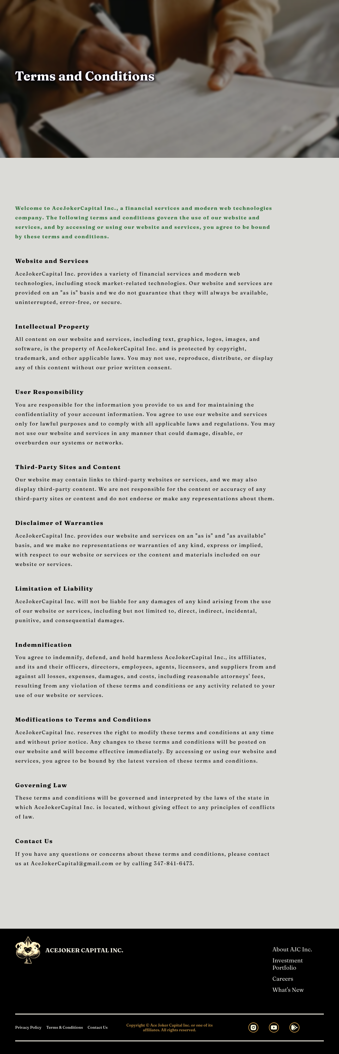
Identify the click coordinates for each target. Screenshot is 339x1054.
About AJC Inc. (292, 949)
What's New (288, 989)
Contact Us (97, 1027)
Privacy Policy (28, 1027)
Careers (282, 978)
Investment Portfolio (287, 964)
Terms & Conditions (64, 1027)
